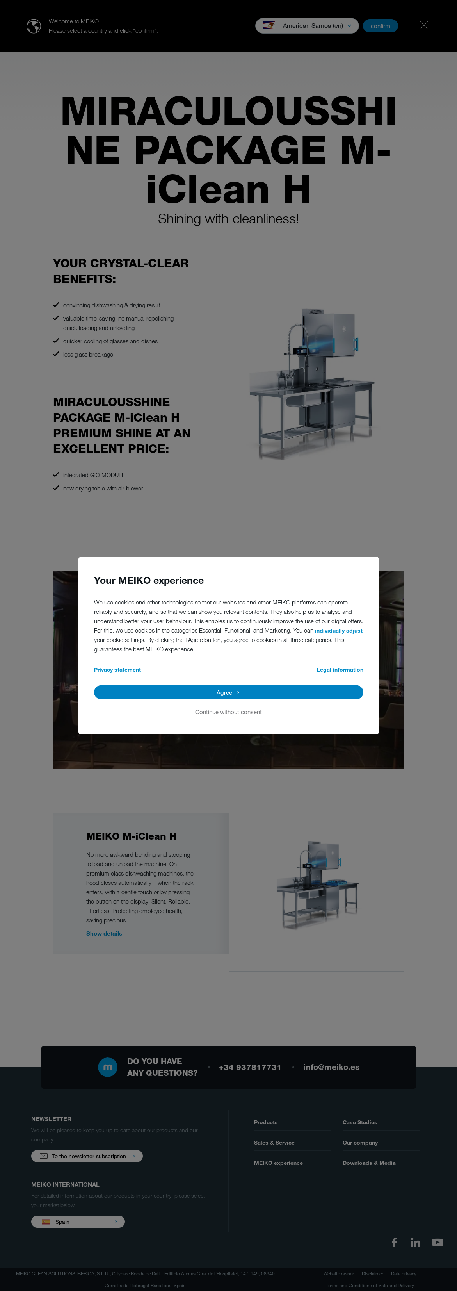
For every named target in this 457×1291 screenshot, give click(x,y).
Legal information (340, 669)
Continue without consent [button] (228, 711)
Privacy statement (117, 669)
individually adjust (339, 630)
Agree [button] (224, 691)
